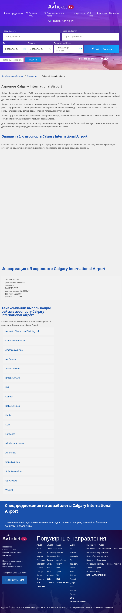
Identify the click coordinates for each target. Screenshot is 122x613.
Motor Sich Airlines (73, 584)
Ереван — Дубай (93, 565)
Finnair (73, 592)
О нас (91, 13)
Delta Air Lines (12, 403)
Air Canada (11, 357)
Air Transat (10, 450)
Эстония (40, 565)
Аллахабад (51, 550)
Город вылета (9, 29)
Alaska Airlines (12, 366)
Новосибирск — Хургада (97, 554)
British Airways (12, 375)
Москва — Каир (93, 569)
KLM (7, 422)
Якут (58, 554)
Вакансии (6, 553)
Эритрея (40, 577)
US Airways (11, 478)
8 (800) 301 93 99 (63, 19)
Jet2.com (74, 562)
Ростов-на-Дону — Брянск (97, 550)
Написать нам (14, 577)
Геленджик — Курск (95, 543)
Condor (9, 394)
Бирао (49, 569)
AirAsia (73, 550)
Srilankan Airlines (13, 469)
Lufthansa (10, 432)
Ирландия (41, 558)
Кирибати (41, 562)
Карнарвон (51, 546)
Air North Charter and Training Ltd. (22, 329)
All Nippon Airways (14, 441)
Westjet (9, 488)
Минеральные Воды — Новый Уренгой (103, 562)
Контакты (115, 13)
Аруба (39, 543)
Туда (5, 41)
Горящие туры (35, 13)
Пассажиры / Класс (62, 41)
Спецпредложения (15, 13)
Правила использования (13, 559)
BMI (7, 385)
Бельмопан (51, 554)
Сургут (59, 562)
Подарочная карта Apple (58, 13)
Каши (58, 543)
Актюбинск (61, 558)
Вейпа (49, 565)
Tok (57, 573)
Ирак (39, 546)
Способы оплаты (9, 547)
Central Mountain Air (15, 338)
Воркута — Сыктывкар (96, 558)
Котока (59, 546)
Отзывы (102, 13)
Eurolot (73, 577)
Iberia (8, 413)
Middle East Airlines (73, 569)
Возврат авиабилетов (11, 550)
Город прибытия (69, 29)
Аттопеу (50, 573)
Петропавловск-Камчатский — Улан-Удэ (104, 546)
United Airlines (12, 460)
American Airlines (14, 347)
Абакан (59, 550)
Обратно (32, 41)
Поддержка (79, 13)
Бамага (50, 543)
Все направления (95, 573)
